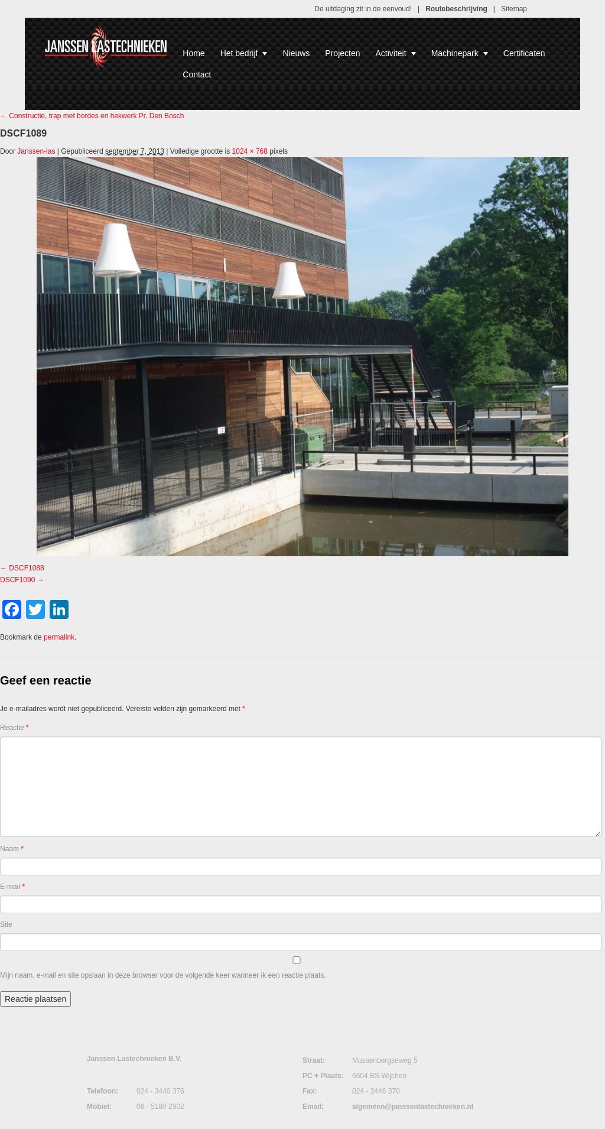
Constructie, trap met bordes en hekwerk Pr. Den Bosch (92, 116)
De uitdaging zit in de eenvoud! (363, 9)
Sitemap (514, 9)
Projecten (342, 53)
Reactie (14, 728)
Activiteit (396, 53)
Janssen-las (36, 151)
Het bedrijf (244, 53)
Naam (12, 849)
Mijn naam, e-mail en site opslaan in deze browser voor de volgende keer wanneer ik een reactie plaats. (163, 975)
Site (6, 924)
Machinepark (459, 53)
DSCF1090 (17, 580)
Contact (197, 74)
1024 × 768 (250, 151)
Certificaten (524, 53)
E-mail (12, 887)
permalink (59, 637)
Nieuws (296, 53)
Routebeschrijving (456, 9)
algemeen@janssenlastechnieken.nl (412, 1106)
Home (193, 53)
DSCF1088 (26, 568)
